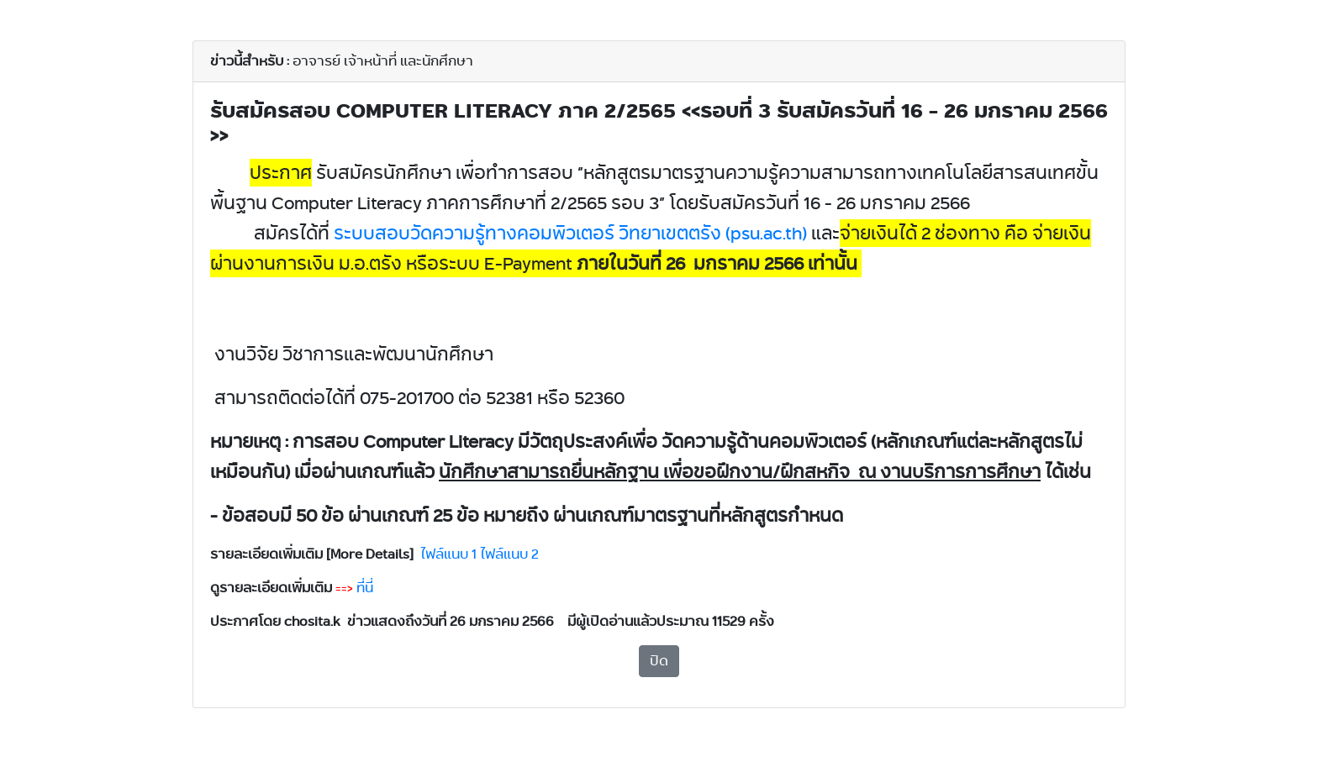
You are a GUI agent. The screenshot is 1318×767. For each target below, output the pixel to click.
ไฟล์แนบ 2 (509, 554)
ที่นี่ (364, 587)
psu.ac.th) (570, 233)
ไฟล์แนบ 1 (448, 554)
